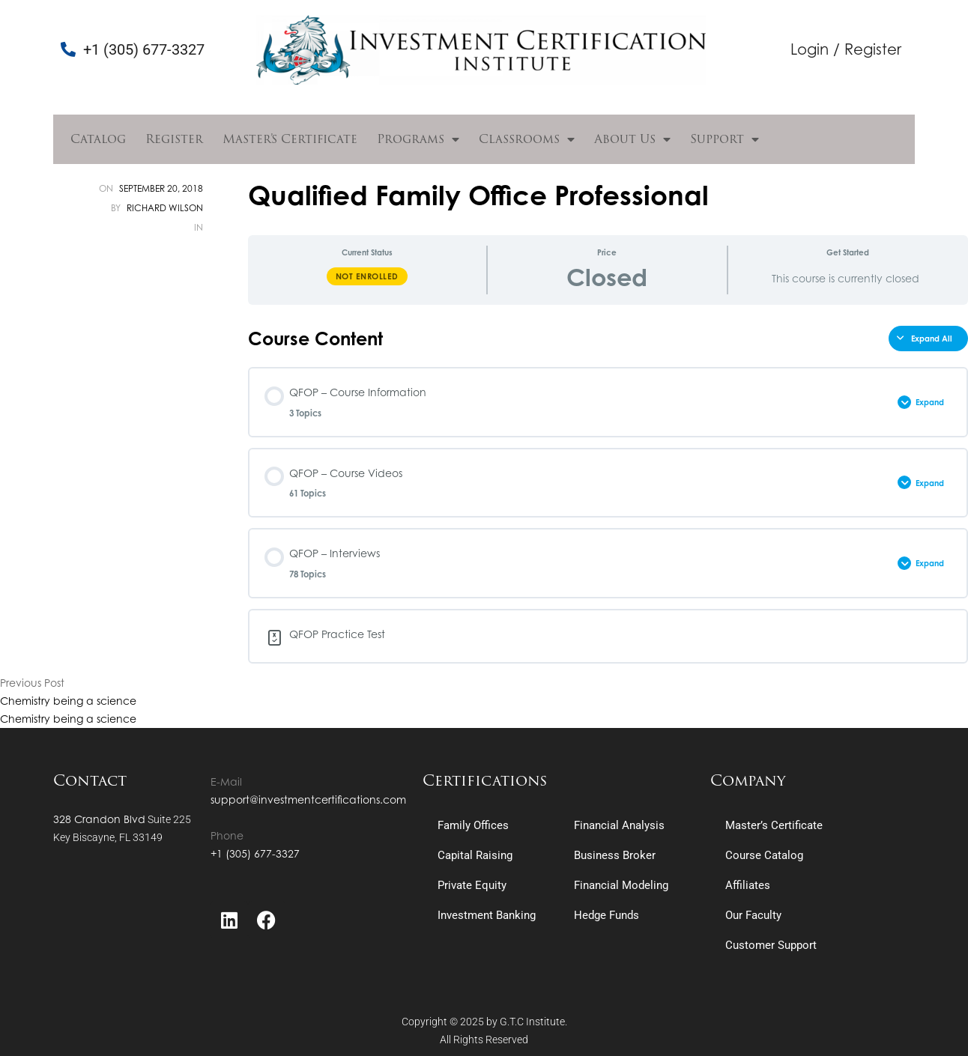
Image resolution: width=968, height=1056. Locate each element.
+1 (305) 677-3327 (255, 853)
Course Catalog (764, 855)
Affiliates (747, 885)
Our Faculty (753, 915)
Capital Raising (475, 855)
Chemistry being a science (68, 700)
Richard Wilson (165, 207)
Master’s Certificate (290, 139)
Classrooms (527, 139)
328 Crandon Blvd (99, 819)
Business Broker (615, 855)
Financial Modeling (621, 885)
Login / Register (845, 49)
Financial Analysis (619, 825)
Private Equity (472, 885)
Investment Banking (487, 915)
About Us (632, 139)
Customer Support (771, 945)
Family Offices (473, 825)
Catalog (98, 139)
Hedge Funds (606, 915)
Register (174, 139)
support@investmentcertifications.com (308, 799)
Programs (418, 139)
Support (724, 139)
